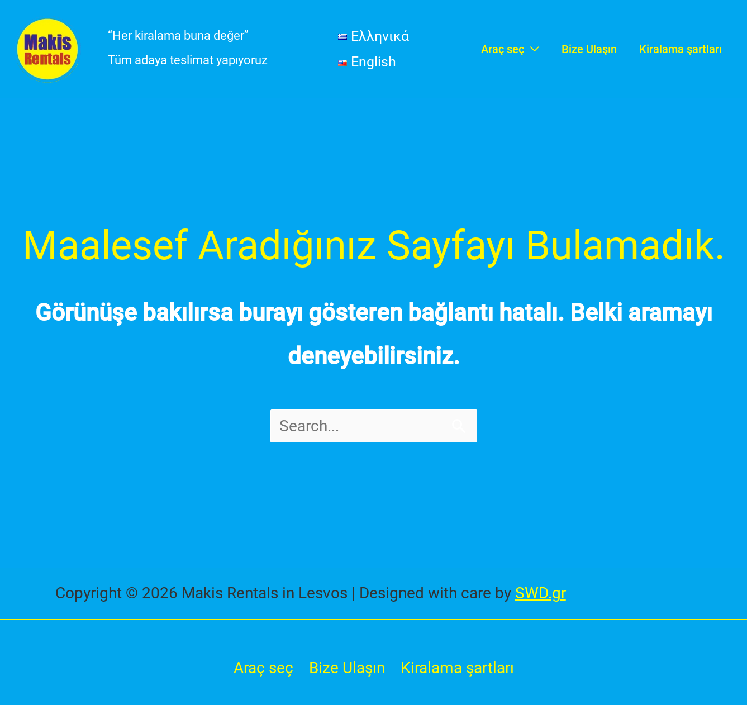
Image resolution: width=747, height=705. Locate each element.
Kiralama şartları (457, 668)
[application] (531, 49)
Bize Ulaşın (347, 668)
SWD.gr (540, 593)
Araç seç (263, 668)
